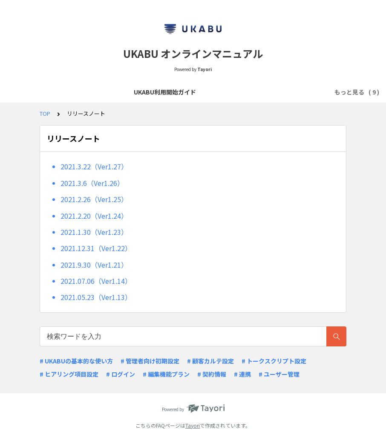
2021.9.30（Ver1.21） (94, 265)
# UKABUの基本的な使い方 (76, 361)
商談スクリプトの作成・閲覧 (150, 92)
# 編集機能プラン (166, 374)
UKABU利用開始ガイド (68, 92)
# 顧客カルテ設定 (210, 361)
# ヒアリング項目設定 (69, 374)
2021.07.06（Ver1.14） (96, 281)
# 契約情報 (211, 374)
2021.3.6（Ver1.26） (92, 183)
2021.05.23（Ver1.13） (96, 297)
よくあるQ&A (220, 92)
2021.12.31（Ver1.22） (96, 248)
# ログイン (120, 374)
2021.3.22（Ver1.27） (94, 166)
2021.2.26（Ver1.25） (94, 199)
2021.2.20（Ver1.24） (94, 216)
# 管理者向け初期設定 (150, 361)
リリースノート (271, 92)
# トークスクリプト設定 (274, 361)
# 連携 (242, 374)
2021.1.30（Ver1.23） (94, 232)
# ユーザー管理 (279, 374)
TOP (45, 113)
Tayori (192, 425)
